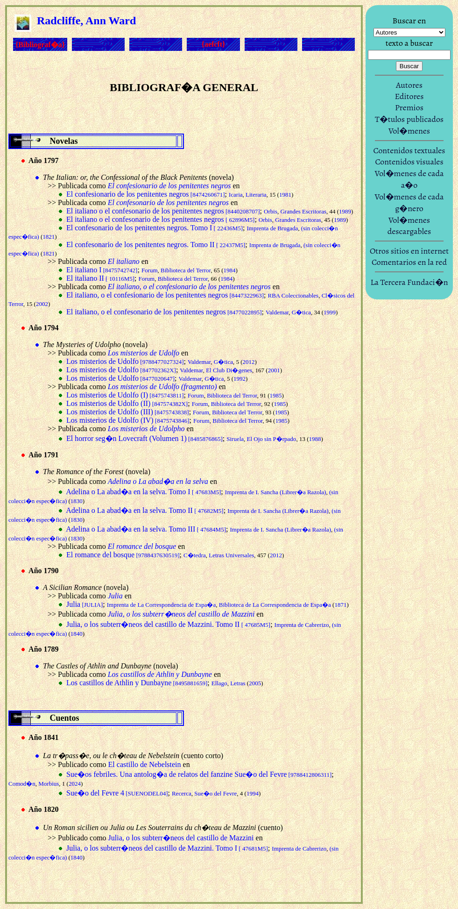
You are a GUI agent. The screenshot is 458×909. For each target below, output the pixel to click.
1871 (340, 604)
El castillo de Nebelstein (144, 764)
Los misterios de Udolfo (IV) (128, 420)
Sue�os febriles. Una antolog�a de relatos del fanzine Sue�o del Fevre (198, 774)
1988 (315, 438)
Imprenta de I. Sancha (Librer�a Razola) (275, 492)
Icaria (236, 194)
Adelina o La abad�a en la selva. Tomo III (146, 529)
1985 (276, 395)
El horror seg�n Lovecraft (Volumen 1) (144, 438)
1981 (285, 194)
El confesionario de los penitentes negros (145, 194)
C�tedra (194, 555)
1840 (76, 633)
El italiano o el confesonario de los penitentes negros (163, 211)
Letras (237, 683)
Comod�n (21, 783)
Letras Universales (231, 555)
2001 (274, 370)
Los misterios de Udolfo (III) (127, 412)
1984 (230, 270)
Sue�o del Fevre (215, 793)
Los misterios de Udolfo (125, 361)
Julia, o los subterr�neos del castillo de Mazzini (181, 838)
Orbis (270, 211)
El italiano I (101, 270)
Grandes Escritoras (303, 211)
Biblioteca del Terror (186, 270)
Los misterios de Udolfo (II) (127, 403)
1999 (330, 312)
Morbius (48, 783)
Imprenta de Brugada (272, 228)
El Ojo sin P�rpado (271, 438)
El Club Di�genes (229, 370)
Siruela (235, 438)
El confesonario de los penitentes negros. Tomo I (154, 228)
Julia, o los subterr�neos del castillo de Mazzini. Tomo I (167, 848)
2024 (75, 783)
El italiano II (100, 278)
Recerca (181, 793)
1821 (48, 236)
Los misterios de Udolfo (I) (125, 395)
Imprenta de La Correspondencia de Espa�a (161, 604)
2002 (42, 303)
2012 (249, 361)
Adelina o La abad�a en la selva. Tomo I (143, 492)
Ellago (219, 683)
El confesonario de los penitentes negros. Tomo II (155, 245)
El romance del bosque (123, 555)
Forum (149, 270)
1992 (239, 378)
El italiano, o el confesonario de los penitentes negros (164, 312)
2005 (255, 683)
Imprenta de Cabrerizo (302, 624)
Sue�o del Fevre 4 (117, 793)
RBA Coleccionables (293, 295)
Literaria (256, 194)
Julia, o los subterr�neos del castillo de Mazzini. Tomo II (168, 624)
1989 (345, 211)
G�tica (301, 312)
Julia (84, 604)
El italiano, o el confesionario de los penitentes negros (165, 295)
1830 (76, 500)
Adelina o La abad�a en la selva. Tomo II (145, 510)
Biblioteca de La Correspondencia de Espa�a (275, 604)
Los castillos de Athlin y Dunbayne (136, 683)
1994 (253, 793)
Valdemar (277, 312)
